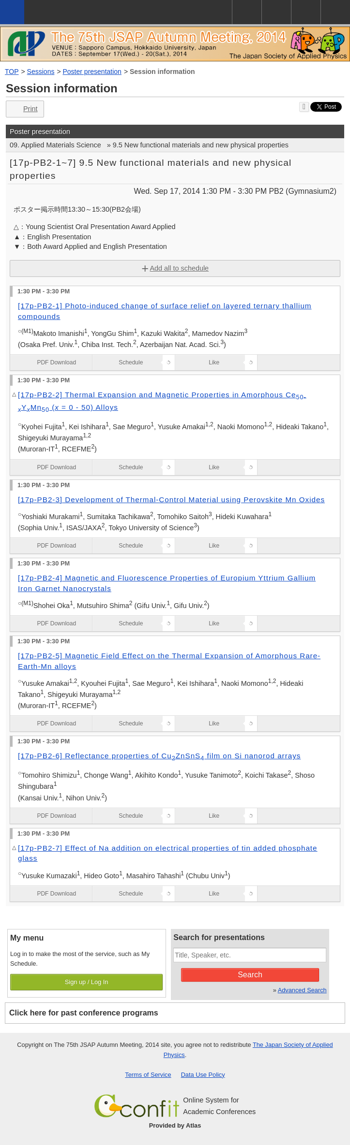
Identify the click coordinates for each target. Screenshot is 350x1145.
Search (250, 975)
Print (24, 109)
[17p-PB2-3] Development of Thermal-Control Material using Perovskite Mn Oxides (171, 499)
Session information (162, 71)
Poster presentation (92, 71)
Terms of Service (148, 1074)
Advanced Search (302, 990)
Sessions (41, 71)
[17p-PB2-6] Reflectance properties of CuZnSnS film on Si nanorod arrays (159, 756)
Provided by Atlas (175, 1125)
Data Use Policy (203, 1074)
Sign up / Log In (86, 982)
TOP (12, 71)
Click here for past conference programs (83, 1013)
